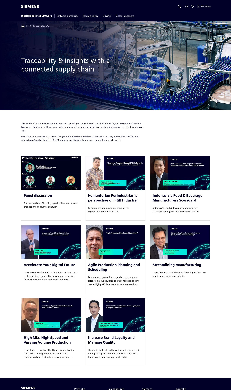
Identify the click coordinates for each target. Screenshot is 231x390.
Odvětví (107, 15)
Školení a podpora (125, 15)
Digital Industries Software (36, 15)
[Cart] (192, 6)
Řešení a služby (90, 15)
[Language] (186, 6)
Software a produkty (67, 15)
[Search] (179, 6)
